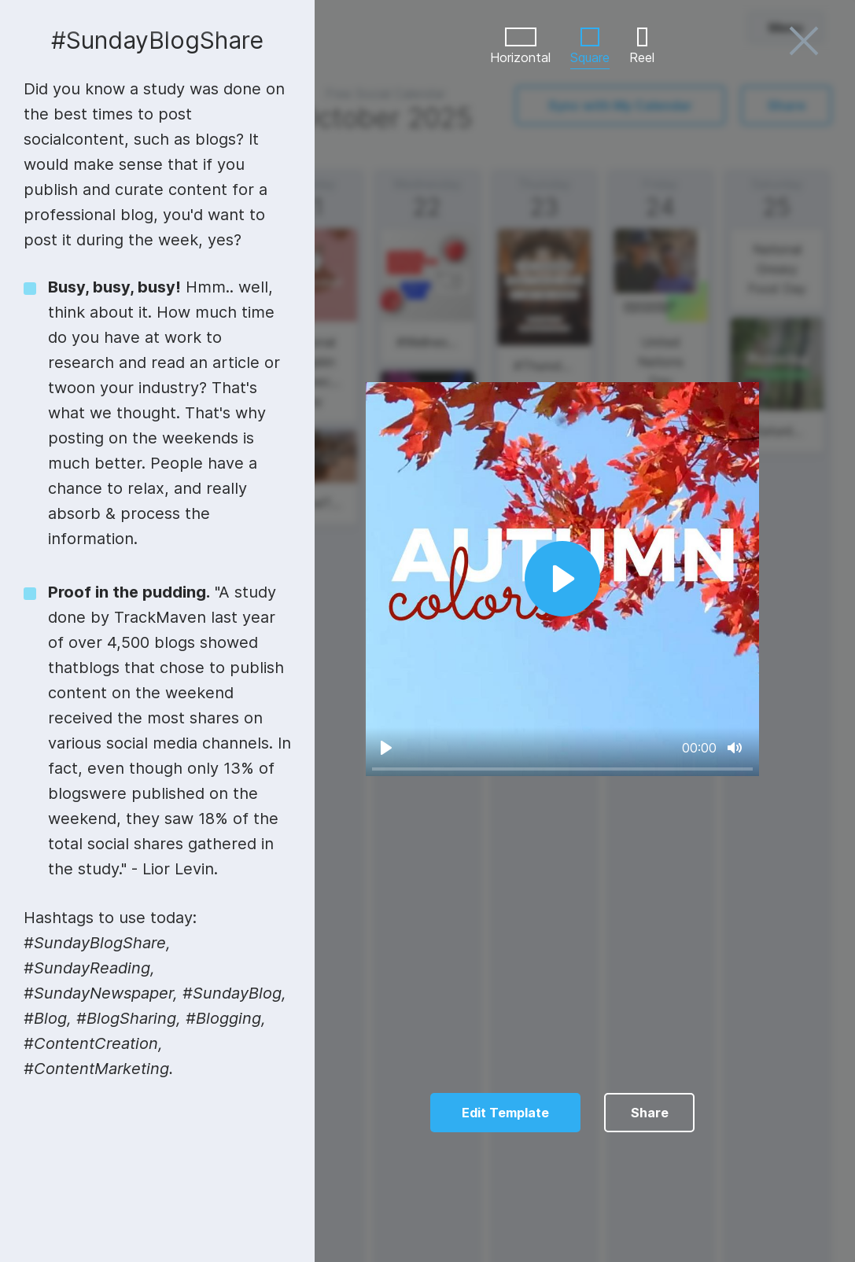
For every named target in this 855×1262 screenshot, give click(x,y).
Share (650, 1112)
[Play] (386, 747)
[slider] (562, 768)
